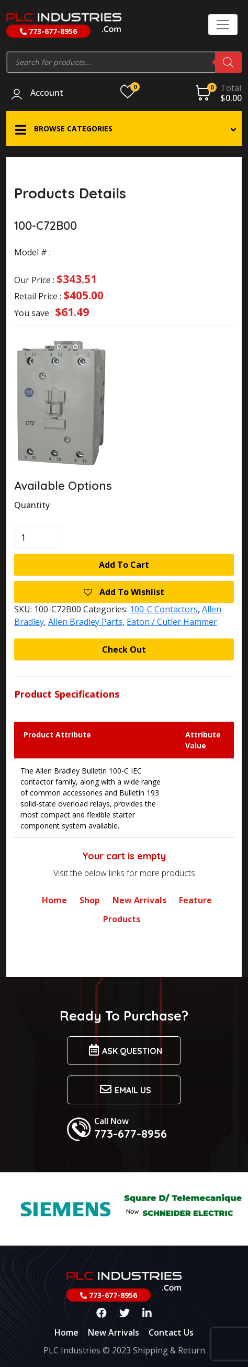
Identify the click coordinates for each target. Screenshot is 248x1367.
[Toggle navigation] (223, 24)
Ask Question (124, 1050)
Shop (90, 900)
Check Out (124, 649)
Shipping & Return (169, 1350)
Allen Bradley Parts (85, 622)
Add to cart (124, 564)
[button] (124, 128)
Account (46, 93)
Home (54, 900)
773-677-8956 (48, 31)
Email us (124, 1089)
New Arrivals (139, 900)
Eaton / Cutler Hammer (172, 622)
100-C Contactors (164, 609)
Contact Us (171, 1332)
